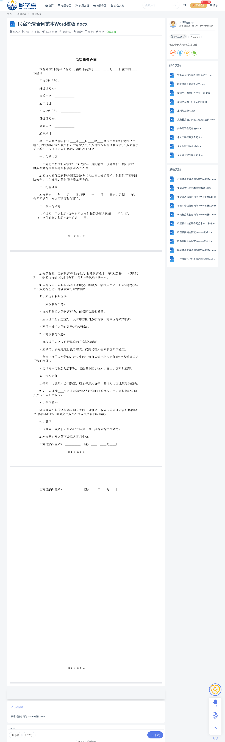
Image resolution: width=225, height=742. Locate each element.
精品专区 (64, 5)
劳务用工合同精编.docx (189, 128)
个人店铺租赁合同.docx (189, 146)
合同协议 (21, 14)
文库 (9, 14)
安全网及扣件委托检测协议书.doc (194, 75)
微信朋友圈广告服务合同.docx (192, 101)
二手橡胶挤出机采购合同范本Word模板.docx (197, 259)
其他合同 (36, 14)
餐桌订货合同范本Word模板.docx (194, 188)
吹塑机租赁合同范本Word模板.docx (195, 241)
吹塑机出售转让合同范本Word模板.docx (197, 223)
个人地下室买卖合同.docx (190, 155)
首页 (49, 5)
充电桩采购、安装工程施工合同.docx (196, 119)
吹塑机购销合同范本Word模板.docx (195, 232)
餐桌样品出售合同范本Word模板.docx (196, 214)
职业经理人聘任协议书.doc (191, 84)
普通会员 (199, 5)
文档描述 (17, 707)
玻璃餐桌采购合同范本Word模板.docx (196, 179)
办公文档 (117, 5)
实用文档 (82, 5)
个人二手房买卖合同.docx (190, 137)
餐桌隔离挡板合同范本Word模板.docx (196, 196)
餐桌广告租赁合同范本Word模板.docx (196, 205)
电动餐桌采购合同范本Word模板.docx (196, 250)
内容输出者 (186, 22)
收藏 (15, 735)
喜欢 (29, 735)
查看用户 (195, 37)
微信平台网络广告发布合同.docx (193, 93)
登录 (214, 5)
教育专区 (99, 5)
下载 (155, 735)
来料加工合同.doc (186, 110)
